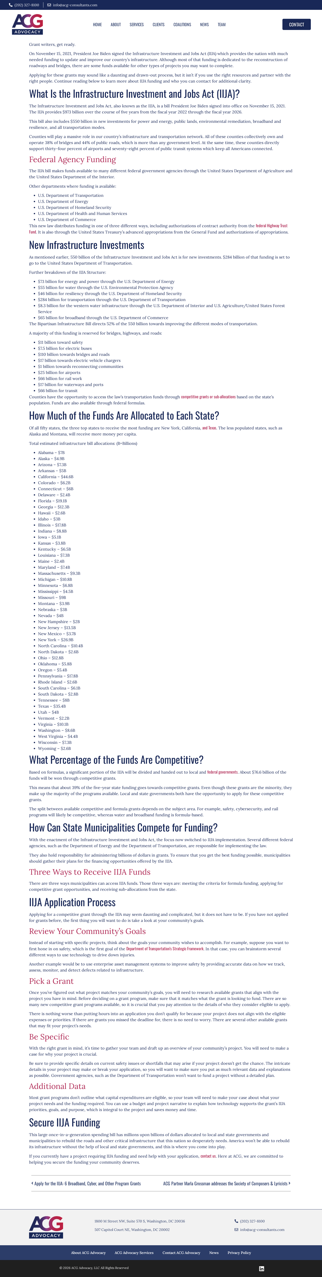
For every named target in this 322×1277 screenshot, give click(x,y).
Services (137, 24)
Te (210, 428)
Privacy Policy (239, 1252)
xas (214, 428)
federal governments (222, 772)
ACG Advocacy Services (134, 1252)
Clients (159, 24)
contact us (208, 1156)
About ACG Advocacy (88, 1252)
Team (222, 24)
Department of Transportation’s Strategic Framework (164, 948)
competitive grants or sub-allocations (208, 396)
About (116, 24)
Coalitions (182, 24)
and (205, 428)
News (204, 24)
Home (97, 24)
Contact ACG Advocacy (181, 1252)
